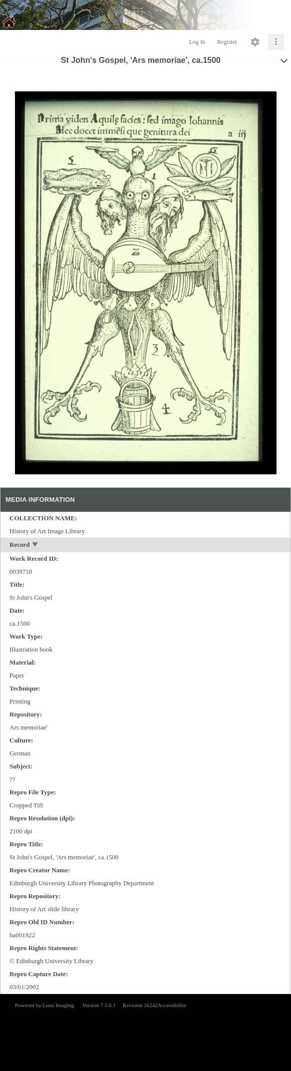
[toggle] (35, 545)
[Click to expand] (276, 42)
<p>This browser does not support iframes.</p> (145, 1031)
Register (227, 41)
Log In (197, 41)
